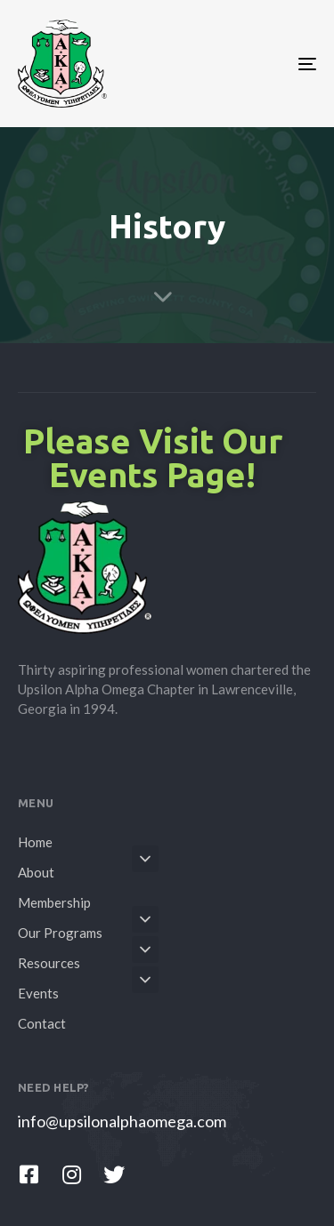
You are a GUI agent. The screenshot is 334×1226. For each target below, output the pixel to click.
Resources (88, 960)
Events (88, 990)
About (88, 869)
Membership (54, 902)
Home (35, 842)
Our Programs (88, 930)
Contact (42, 1023)
